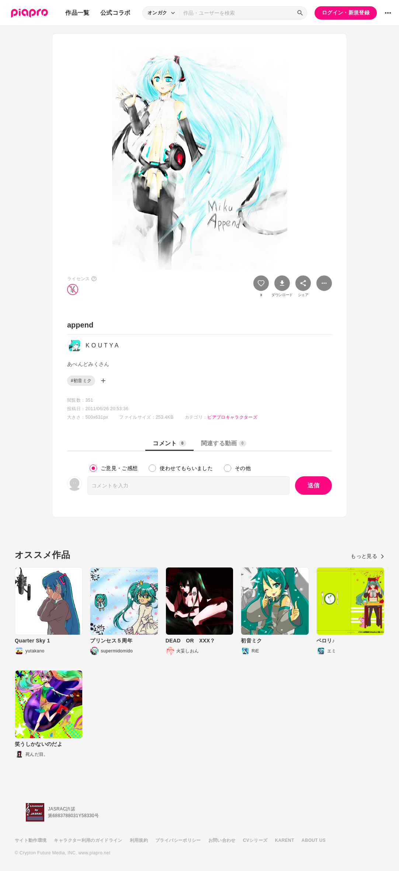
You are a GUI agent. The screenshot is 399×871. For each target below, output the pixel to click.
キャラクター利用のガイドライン (88, 840)
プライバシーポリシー (178, 840)
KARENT (284, 840)
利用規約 (139, 840)
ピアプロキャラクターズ (232, 417)
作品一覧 (77, 13)
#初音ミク (81, 380)
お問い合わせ (222, 840)
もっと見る (367, 556)
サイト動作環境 (30, 840)
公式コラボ (115, 13)
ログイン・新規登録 (345, 13)
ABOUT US (314, 840)
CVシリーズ (255, 840)
